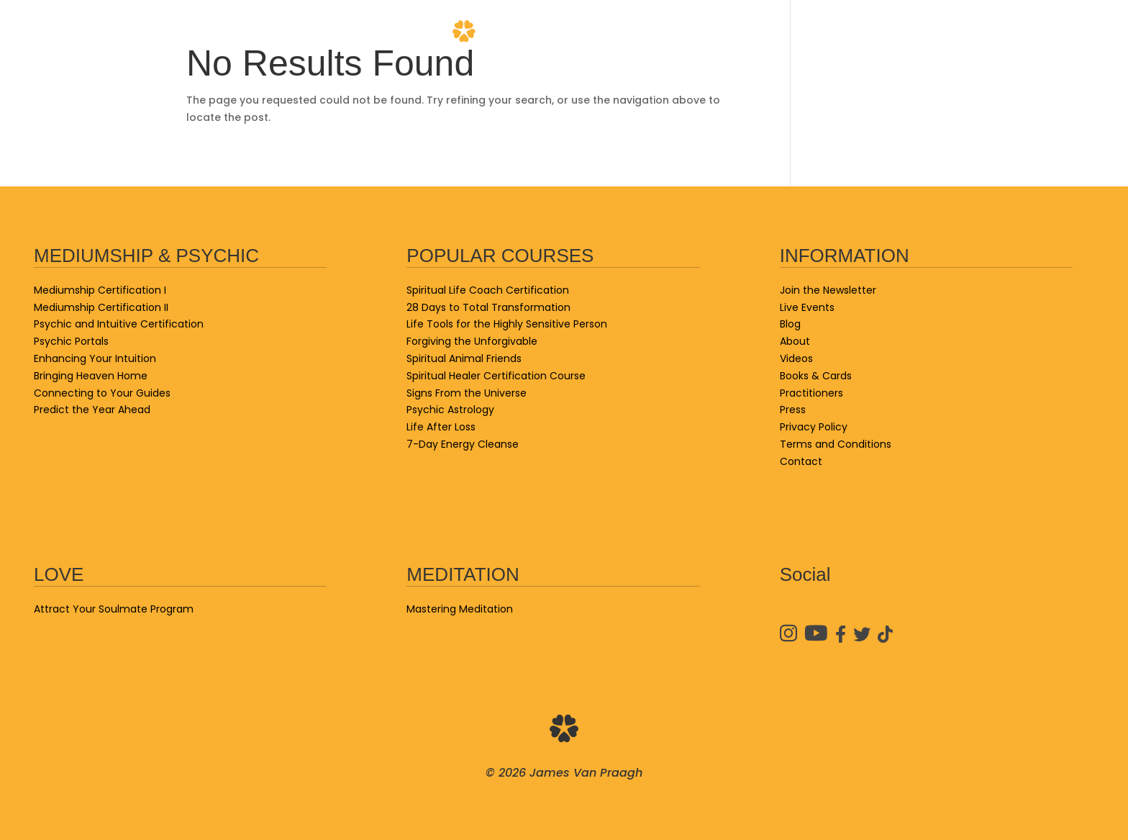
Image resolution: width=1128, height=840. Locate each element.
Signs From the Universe (466, 393)
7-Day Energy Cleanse (462, 444)
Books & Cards (285, 32)
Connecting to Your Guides (102, 393)
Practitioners (942, 32)
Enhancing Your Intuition (95, 358)
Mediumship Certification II (101, 307)
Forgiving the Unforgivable (471, 341)
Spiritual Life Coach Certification (487, 290)
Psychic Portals (71, 341)
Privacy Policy (813, 427)
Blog (392, 32)
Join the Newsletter (828, 290)
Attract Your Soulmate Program (114, 609)
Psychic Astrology (450, 409)
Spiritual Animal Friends (464, 358)
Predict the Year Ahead (92, 409)
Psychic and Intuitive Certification (119, 324)
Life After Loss (441, 427)
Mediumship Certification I (100, 290)
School (170, 32)
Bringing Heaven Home (90, 376)
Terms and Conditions (835, 444)
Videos (828, 32)
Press (793, 409)
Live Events (69, 32)
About (740, 32)
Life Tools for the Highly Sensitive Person (506, 324)
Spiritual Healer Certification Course (496, 376)
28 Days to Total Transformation (488, 307)
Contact (1064, 32)
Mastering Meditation (459, 609)
